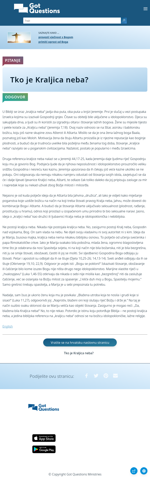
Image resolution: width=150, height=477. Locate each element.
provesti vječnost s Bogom (55, 37)
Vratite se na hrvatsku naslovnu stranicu (80, 342)
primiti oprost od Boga (53, 42)
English (8, 326)
